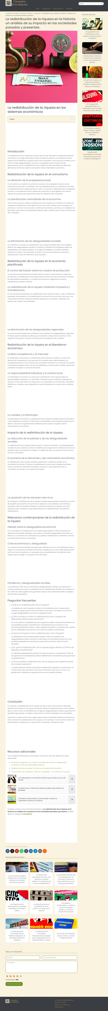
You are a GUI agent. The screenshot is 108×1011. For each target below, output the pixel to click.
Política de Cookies (60, 1002)
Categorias (45, 9)
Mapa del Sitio (59, 1007)
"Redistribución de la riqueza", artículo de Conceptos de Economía (36, 768)
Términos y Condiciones (62, 1005)
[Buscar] (102, 3)
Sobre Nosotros (58, 9)
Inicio (37, 9)
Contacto (69, 9)
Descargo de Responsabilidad (64, 1000)
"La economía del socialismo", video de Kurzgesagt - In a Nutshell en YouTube (40, 772)
